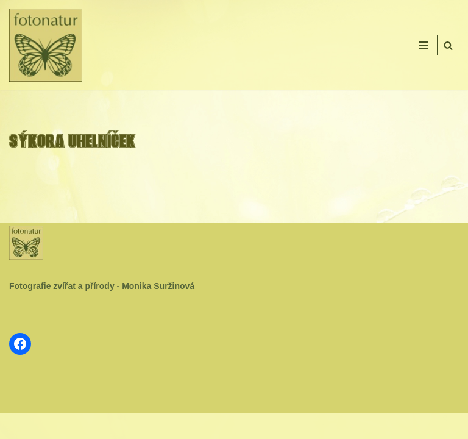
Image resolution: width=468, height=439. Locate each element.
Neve (193, 426)
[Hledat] (448, 45)
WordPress (264, 426)
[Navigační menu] (423, 45)
